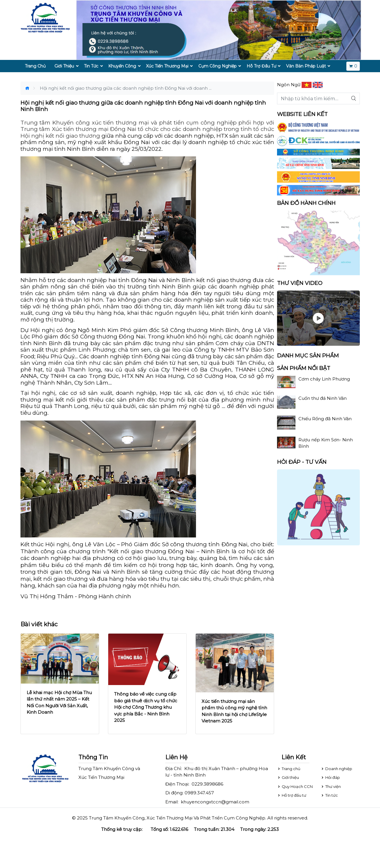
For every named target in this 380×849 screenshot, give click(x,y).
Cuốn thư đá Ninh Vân (322, 398)
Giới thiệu (288, 777)
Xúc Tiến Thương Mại (167, 66)
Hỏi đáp (330, 777)
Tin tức (329, 795)
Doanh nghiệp (336, 768)
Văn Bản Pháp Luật (306, 66)
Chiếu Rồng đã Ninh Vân (325, 418)
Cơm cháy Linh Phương (324, 379)
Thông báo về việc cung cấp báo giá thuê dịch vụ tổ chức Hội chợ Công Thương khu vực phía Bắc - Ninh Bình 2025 (145, 707)
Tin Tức (91, 66)
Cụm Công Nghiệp (217, 66)
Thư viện (331, 786)
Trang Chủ (35, 66)
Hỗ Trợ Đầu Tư (261, 66)
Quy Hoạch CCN (295, 786)
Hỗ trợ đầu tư (291, 795)
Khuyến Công (122, 66)
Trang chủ (288, 768)
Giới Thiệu (64, 66)
